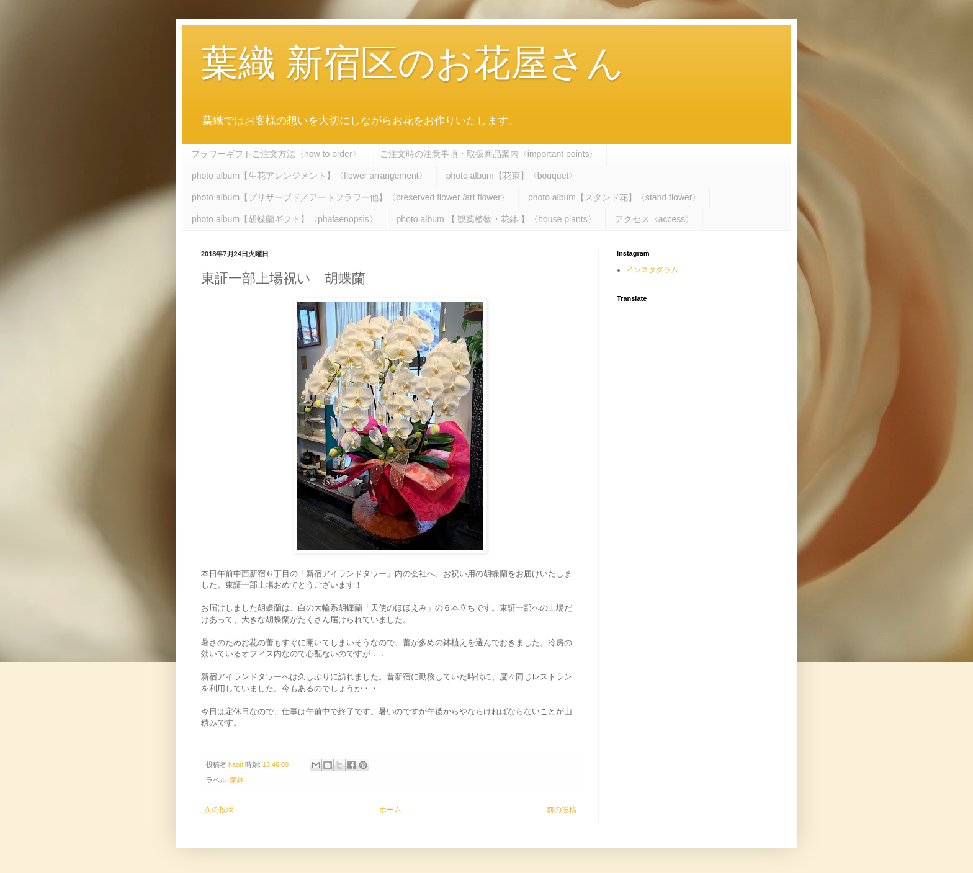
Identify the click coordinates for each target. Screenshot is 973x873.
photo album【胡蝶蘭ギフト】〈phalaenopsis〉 (285, 219)
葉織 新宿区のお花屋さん (412, 63)
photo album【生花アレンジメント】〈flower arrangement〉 (310, 176)
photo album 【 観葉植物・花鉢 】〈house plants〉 (496, 219)
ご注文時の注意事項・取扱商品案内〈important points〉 (489, 154)
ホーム (390, 809)
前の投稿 (561, 809)
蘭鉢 (237, 780)
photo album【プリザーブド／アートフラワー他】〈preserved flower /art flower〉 (350, 197)
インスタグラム (652, 270)
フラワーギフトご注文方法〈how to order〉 (276, 154)
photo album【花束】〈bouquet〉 (512, 176)
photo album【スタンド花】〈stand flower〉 (614, 197)
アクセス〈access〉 (654, 219)
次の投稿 (219, 809)
